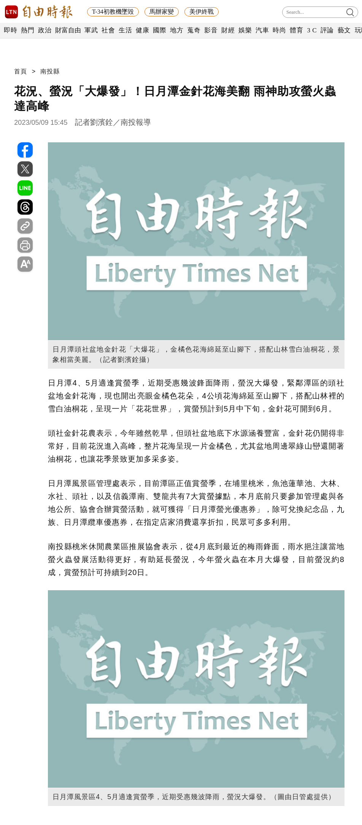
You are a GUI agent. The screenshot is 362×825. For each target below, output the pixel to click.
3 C (312, 30)
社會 (108, 30)
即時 (10, 30)
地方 (176, 30)
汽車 (262, 30)
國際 (159, 30)
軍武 (91, 30)
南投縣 (50, 71)
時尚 (279, 30)
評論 (327, 30)
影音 (211, 30)
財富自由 (68, 30)
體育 (296, 30)
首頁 (20, 71)
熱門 (27, 30)
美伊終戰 (201, 11)
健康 (142, 30)
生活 (125, 30)
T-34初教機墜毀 (113, 11)
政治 (44, 30)
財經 (228, 30)
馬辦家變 (161, 11)
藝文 (344, 30)
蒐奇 (193, 30)
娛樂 (245, 30)
